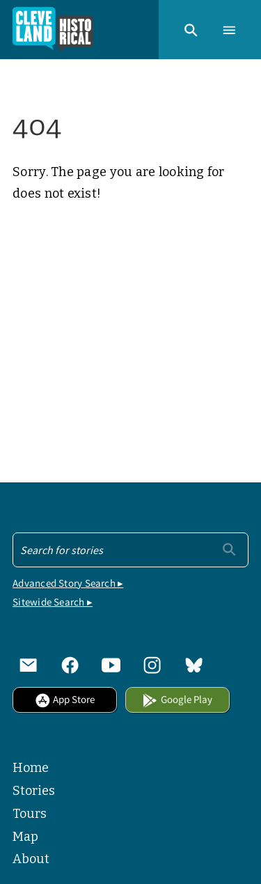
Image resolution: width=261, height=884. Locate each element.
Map (25, 836)
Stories (34, 790)
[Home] (53, 29)
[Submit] (229, 548)
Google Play (177, 699)
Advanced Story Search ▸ (68, 583)
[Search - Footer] (130, 549)
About (31, 859)
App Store (65, 699)
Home (31, 767)
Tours (30, 813)
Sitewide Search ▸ (53, 601)
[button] (191, 29)
